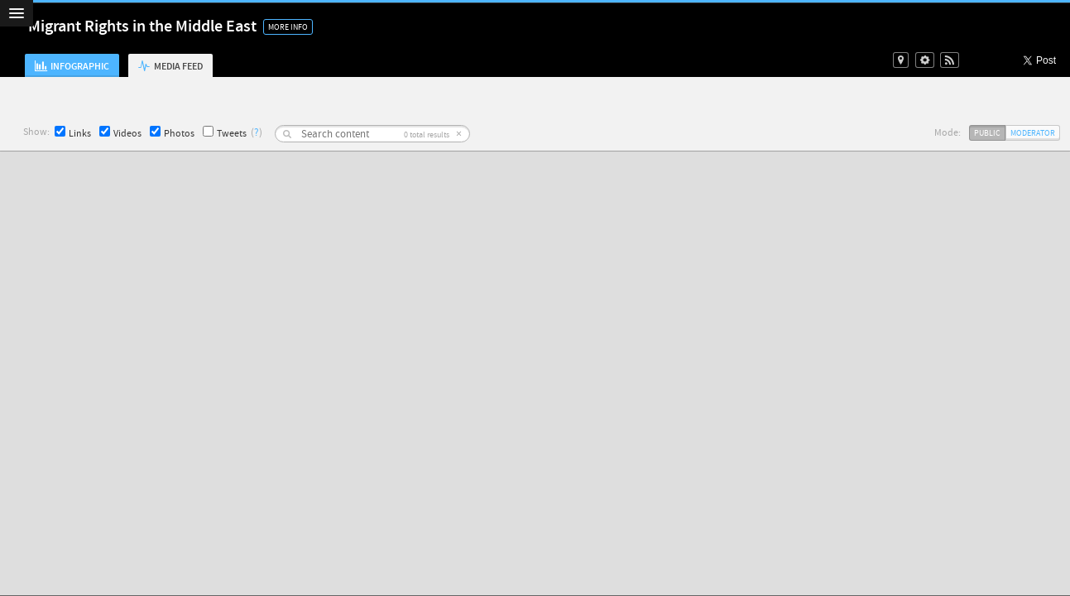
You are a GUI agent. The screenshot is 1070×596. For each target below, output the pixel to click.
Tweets (225, 133)
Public (987, 132)
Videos (120, 133)
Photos (172, 133)
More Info (288, 27)
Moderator (1032, 132)
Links (73, 133)
